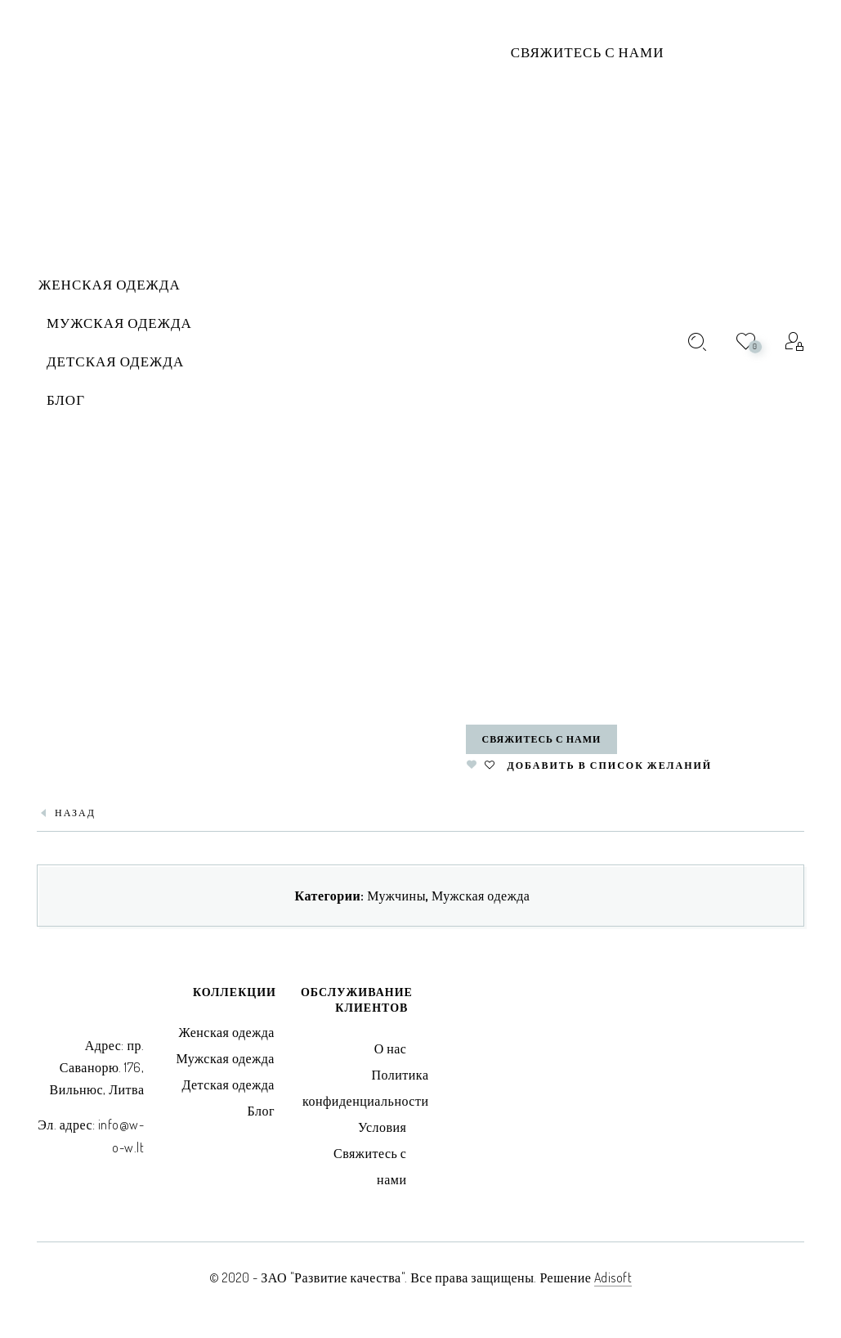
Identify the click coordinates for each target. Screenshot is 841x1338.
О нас (390, 1048)
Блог (261, 1110)
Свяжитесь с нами (587, 52)
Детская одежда (228, 1084)
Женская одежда (227, 1032)
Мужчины (396, 895)
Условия (382, 1127)
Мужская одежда (481, 895)
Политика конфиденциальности (365, 1087)
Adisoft (613, 1277)
